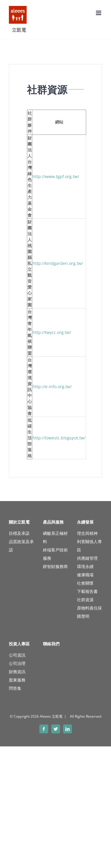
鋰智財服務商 (55, 566)
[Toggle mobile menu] (99, 13)
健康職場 (85, 575)
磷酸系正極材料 (55, 537)
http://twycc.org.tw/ (52, 332)
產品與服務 (53, 522)
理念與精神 (87, 533)
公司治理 (17, 663)
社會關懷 (85, 583)
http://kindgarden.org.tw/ (58, 263)
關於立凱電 (19, 522)
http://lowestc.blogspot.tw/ (59, 438)
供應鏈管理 (87, 558)
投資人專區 (19, 644)
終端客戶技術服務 (55, 554)
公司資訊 (17, 655)
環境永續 (85, 566)
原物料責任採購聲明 (89, 612)
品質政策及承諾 (21, 546)
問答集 (15, 688)
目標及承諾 (19, 533)
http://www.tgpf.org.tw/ (56, 176)
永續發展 (85, 522)
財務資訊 (17, 671)
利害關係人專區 (89, 546)
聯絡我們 (51, 644)
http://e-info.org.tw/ (52, 386)
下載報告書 (87, 591)
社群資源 (85, 599)
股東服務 (17, 680)
